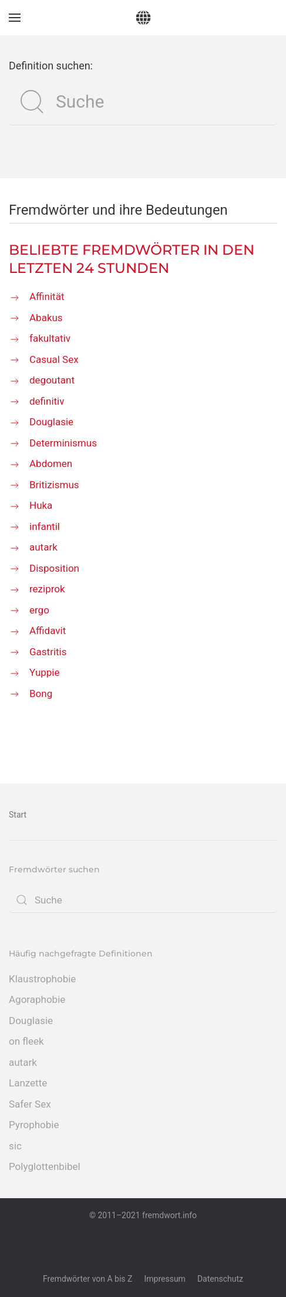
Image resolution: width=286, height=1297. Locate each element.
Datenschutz (220, 1278)
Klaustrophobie (42, 979)
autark (23, 1062)
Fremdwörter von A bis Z (87, 1278)
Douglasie (31, 1020)
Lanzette (28, 1083)
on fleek (26, 1041)
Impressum (164, 1278)
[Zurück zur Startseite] (143, 17)
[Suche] (143, 101)
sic (15, 1146)
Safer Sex (30, 1104)
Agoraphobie (37, 999)
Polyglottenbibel (44, 1166)
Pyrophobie (34, 1125)
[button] (15, 17)
